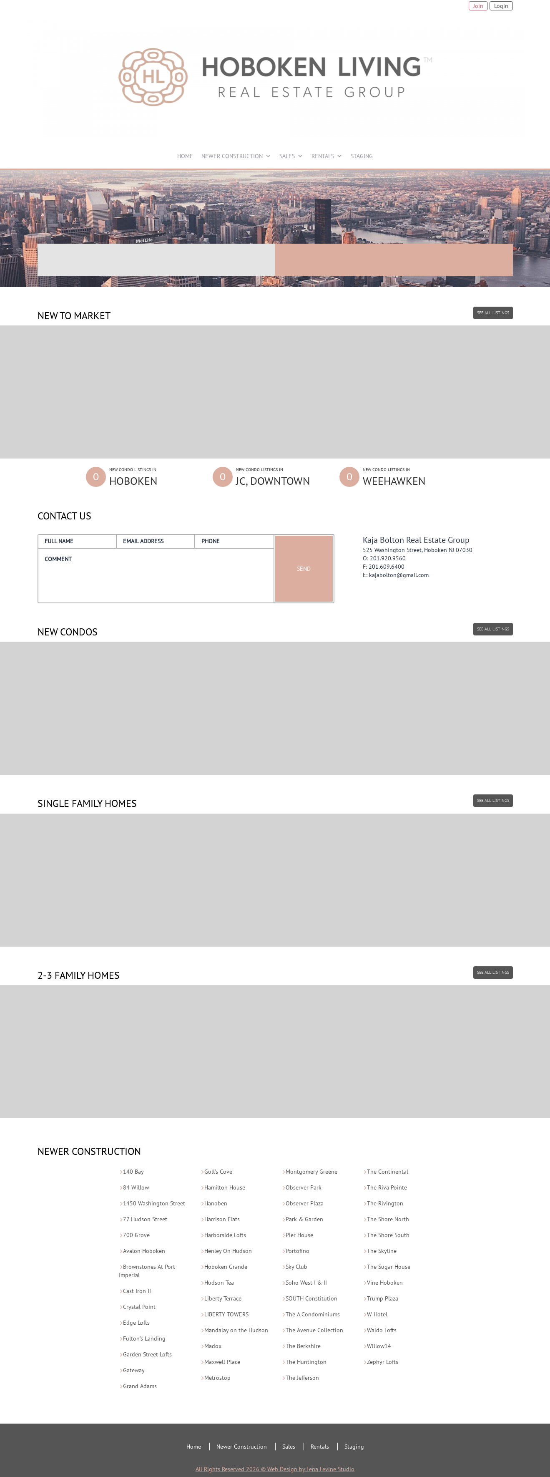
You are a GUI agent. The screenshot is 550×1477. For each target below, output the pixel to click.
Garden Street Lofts (147, 1354)
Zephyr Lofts (382, 1362)
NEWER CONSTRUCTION (232, 156)
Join (478, 6)
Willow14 (379, 1346)
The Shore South (388, 1235)
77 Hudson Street (145, 1219)
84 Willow (136, 1187)
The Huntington (306, 1362)
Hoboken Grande (225, 1266)
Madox (212, 1346)
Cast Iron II (137, 1291)
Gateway (134, 1370)
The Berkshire (303, 1346)
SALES (287, 156)
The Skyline (382, 1251)
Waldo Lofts (382, 1330)
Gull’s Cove (218, 1171)
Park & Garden (304, 1219)
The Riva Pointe (387, 1187)
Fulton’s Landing (144, 1338)
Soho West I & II (306, 1282)
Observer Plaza (305, 1203)
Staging (354, 1446)
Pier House (299, 1235)
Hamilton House (224, 1187)
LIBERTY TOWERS (226, 1314)
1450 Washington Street (154, 1203)
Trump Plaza (382, 1298)
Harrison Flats (222, 1219)
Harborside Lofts (225, 1235)
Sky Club (296, 1266)
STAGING (362, 156)
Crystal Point (139, 1307)
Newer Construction (241, 1446)
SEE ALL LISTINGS (493, 312)
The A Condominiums (313, 1314)
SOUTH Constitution (311, 1298)
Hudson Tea (219, 1282)
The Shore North (388, 1219)
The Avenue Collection (314, 1330)
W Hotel (377, 1314)
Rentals (320, 1446)
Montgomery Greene (311, 1171)
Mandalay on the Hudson (236, 1330)
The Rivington (385, 1203)
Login (501, 6)
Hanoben (215, 1203)
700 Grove (136, 1235)
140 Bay (133, 1171)
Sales (288, 1446)
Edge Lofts (136, 1322)
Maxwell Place (222, 1362)
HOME (185, 156)
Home (193, 1446)
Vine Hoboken (385, 1282)
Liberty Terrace (222, 1298)
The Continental (387, 1171)
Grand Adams (140, 1386)
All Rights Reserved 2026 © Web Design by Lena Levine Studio (275, 1469)
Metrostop (217, 1377)
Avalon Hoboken (144, 1251)
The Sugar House (388, 1266)
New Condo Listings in (154, 477)
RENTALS (322, 156)
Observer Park (303, 1187)
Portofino (297, 1251)
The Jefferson (302, 1377)
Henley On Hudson (228, 1251)
